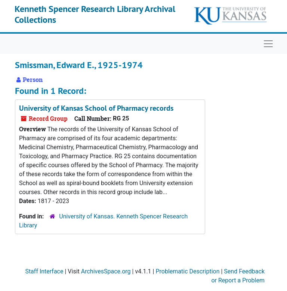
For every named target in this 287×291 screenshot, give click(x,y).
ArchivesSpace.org (106, 271)
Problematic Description (187, 271)
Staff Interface (44, 271)
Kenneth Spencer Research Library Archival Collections (95, 14)
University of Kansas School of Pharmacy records (96, 108)
